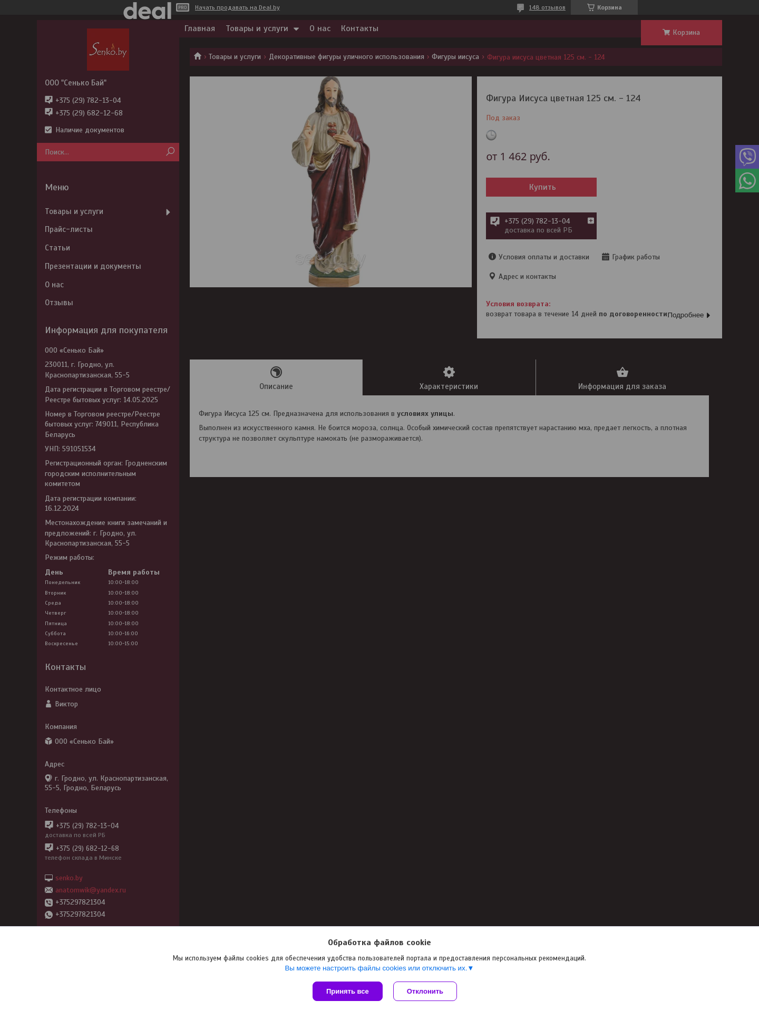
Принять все (347, 991)
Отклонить (425, 991)
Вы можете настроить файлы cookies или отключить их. (376, 968)
